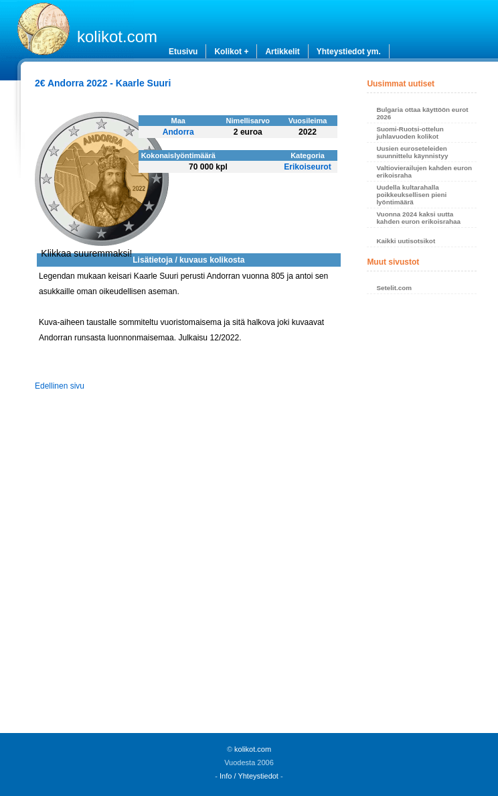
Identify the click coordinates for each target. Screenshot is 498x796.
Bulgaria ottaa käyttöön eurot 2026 (422, 113)
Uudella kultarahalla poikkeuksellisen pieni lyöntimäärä (411, 195)
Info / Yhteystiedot (249, 776)
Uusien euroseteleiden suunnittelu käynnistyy (412, 152)
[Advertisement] (421, 517)
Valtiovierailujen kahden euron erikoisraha (424, 171)
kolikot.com (117, 36)
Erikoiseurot (307, 167)
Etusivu (183, 51)
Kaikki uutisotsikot (405, 241)
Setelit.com (394, 287)
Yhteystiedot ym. (349, 51)
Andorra (178, 132)
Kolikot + (231, 51)
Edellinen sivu (59, 386)
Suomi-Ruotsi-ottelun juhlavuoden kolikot (409, 132)
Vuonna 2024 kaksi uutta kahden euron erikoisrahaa (418, 217)
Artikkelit (282, 51)
